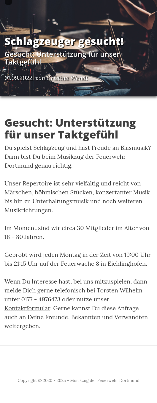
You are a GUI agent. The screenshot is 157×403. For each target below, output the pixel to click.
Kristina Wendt (67, 77)
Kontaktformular (27, 308)
